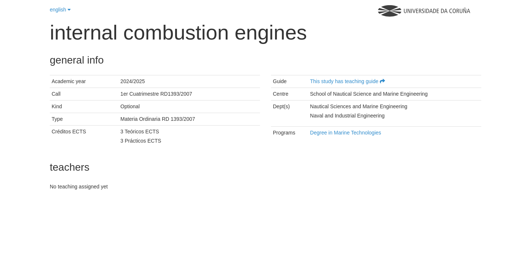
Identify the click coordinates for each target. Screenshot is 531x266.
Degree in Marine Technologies (345, 133)
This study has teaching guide (347, 81)
